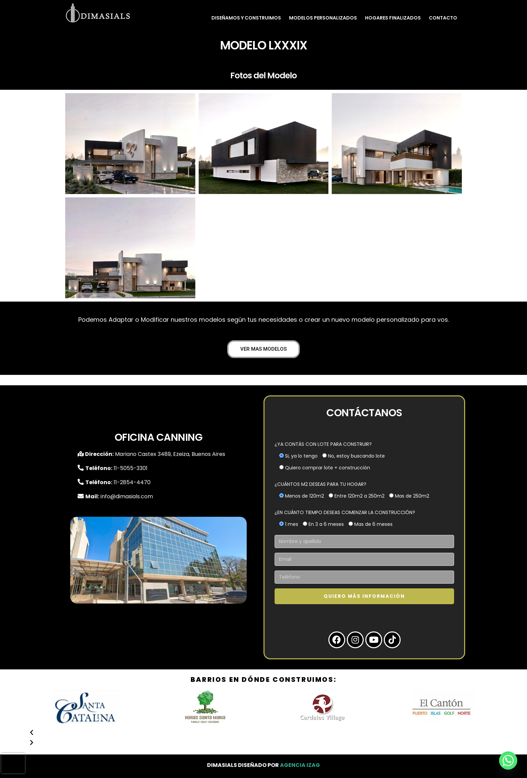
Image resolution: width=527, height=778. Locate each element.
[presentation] (13, 763)
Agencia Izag (300, 765)
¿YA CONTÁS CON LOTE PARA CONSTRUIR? (323, 444)
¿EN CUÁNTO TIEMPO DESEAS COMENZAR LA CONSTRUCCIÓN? (345, 512)
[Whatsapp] (508, 760)
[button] (263, 733)
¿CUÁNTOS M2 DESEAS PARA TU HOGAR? (320, 484)
